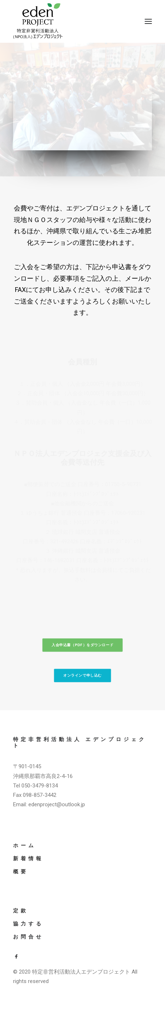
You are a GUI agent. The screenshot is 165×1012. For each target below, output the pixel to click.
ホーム (24, 845)
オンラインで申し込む (82, 675)
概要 (20, 871)
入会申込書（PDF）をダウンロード (82, 645)
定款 (20, 910)
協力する (28, 924)
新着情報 (28, 858)
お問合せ (28, 937)
